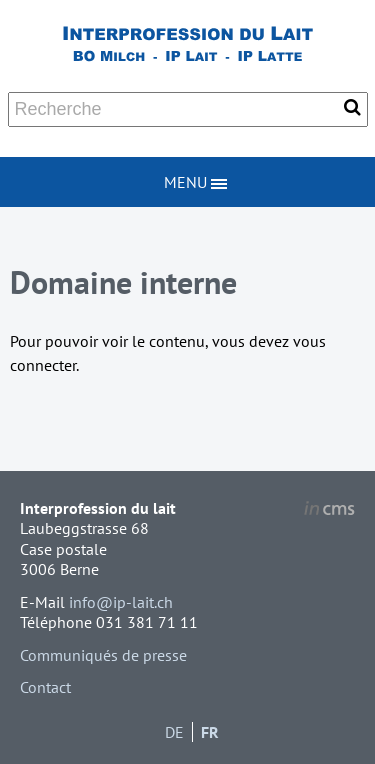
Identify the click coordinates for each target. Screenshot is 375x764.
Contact (45, 687)
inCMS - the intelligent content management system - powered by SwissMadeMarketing (329, 511)
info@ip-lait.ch (121, 602)
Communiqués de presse (103, 655)
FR (210, 732)
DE (174, 732)
